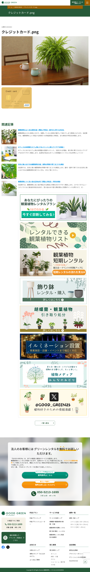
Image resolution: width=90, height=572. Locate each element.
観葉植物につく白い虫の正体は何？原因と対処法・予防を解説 (39, 181)
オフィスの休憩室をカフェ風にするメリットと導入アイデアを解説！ (41, 147)
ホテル (53, 559)
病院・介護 (54, 556)
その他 (53, 565)
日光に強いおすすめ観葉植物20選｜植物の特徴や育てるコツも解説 (41, 164)
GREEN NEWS (18, 7)
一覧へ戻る (45, 423)
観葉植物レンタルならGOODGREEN (54, 570)
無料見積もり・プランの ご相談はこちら (77, 2)
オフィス (54, 554)
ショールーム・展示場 (58, 562)
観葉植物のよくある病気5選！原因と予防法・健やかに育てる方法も (41, 130)
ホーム (10, 7)
